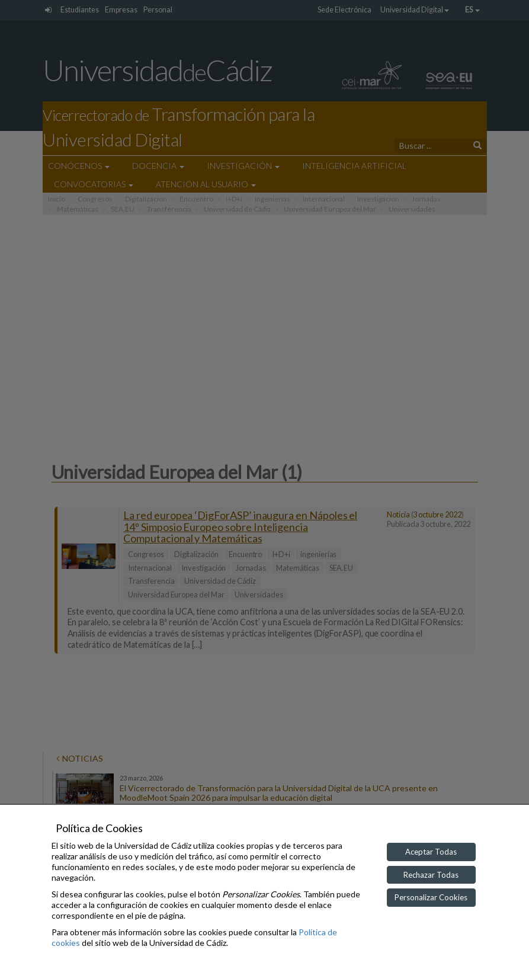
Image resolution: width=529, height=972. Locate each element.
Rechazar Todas (431, 875)
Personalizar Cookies (431, 897)
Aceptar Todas (431, 851)
